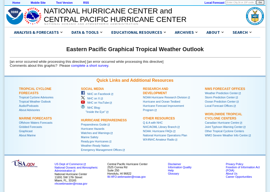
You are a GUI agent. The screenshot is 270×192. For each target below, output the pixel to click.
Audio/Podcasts (28, 105)
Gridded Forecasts (30, 126)
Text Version (64, 2)
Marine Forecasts (35, 118)
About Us (231, 173)
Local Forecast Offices (219, 105)
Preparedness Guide (94, 124)
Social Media (92, 89)
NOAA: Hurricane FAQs (157, 131)
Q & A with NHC (153, 122)
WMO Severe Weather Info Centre (226, 135)
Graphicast (26, 131)
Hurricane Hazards (92, 128)
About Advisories (29, 110)
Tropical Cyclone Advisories (36, 97)
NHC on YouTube (95, 102)
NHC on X (90, 98)
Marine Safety (89, 137)
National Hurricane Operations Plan (165, 135)
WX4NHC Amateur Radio (159, 139)
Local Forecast (214, 2)
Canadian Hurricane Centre (222, 122)
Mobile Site (38, 2)
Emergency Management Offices (101, 149)
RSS (86, 2)
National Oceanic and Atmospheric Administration (91, 24)
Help (171, 170)
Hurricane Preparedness (104, 120)
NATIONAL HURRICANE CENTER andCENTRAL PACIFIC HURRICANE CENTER (115, 15)
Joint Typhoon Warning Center (224, 126)
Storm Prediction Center (220, 97)
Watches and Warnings (95, 133)
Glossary (173, 173)
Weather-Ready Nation (95, 145)
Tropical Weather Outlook (35, 101)
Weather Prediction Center (221, 93)
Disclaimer (174, 164)
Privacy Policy (234, 164)
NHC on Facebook (95, 93)
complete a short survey (89, 66)
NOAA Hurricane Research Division (165, 97)
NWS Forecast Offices (225, 89)
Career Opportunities (239, 176)
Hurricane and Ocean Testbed (161, 101)
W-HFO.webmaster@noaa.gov (126, 176)
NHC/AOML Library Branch (160, 126)
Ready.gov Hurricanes (95, 141)
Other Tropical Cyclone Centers (224, 131)
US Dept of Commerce (69, 164)
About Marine (27, 135)
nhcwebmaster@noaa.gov (71, 183)
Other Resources (159, 118)
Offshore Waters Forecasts (35, 122)
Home (16, 2)
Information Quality (179, 167)
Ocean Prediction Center (220, 101)
